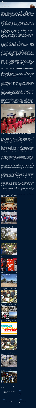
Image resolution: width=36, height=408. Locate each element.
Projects (20, 394)
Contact (20, 396)
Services (20, 393)
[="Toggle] (2, 1)
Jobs (19, 395)
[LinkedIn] (19, 402)
